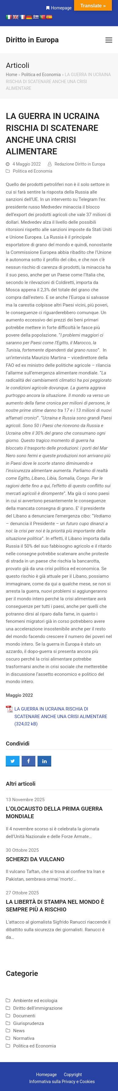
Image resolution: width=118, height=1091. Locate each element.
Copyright (73, 1074)
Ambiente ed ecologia (35, 1000)
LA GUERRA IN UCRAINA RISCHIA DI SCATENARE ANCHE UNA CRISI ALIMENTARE (60, 712)
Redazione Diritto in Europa (80, 164)
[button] (108, 40)
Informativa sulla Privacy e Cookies (62, 1081)
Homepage (61, 7)
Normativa (23, 1038)
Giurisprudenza (28, 1023)
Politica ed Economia (41, 74)
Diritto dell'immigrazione (37, 1008)
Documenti (24, 1016)
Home (11, 74)
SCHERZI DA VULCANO (35, 859)
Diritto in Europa (32, 40)
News (19, 1030)
